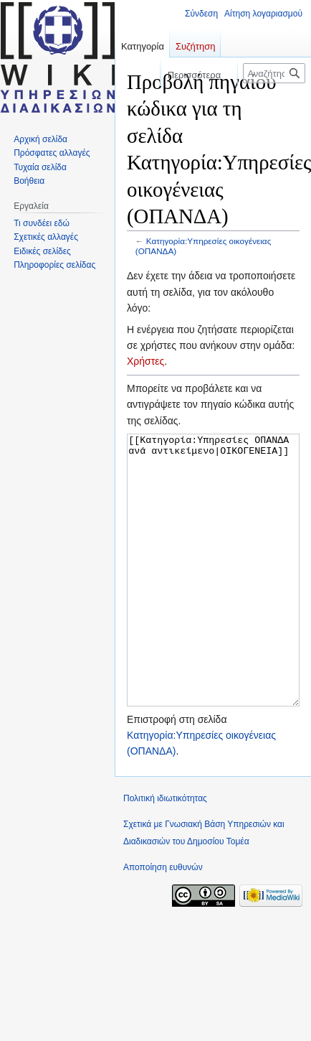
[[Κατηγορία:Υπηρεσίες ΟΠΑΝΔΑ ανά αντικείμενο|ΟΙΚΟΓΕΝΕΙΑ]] (213, 597)
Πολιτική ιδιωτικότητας (165, 852)
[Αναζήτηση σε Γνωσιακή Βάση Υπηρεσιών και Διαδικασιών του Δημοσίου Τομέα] (274, 73)
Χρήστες (145, 361)
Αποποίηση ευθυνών (163, 921)
